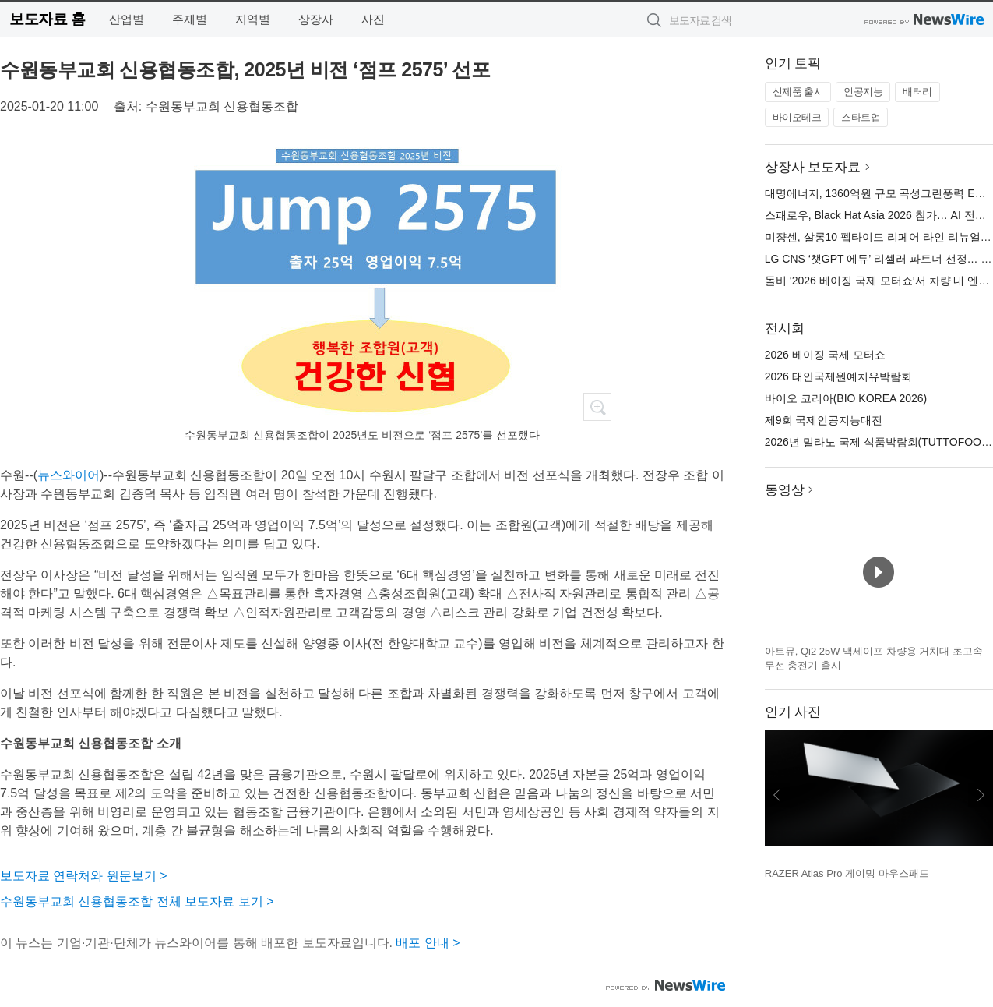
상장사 (315, 19)
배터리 (917, 91)
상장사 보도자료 (813, 167)
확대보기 (597, 407)
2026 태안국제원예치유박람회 (838, 376)
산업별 (126, 19)
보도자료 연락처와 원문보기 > (83, 875)
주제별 (189, 19)
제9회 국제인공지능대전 (824, 420)
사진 (373, 19)
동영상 (785, 489)
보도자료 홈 (47, 19)
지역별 (252, 19)
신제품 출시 (798, 91)
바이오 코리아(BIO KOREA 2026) (846, 398)
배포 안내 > (428, 942)
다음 (980, 795)
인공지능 (862, 91)
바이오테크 (797, 117)
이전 (777, 795)
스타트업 (860, 117)
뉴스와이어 (68, 475)
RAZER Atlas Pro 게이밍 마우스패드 (847, 873)
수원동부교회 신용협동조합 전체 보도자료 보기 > (137, 901)
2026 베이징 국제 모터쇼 (825, 354)
